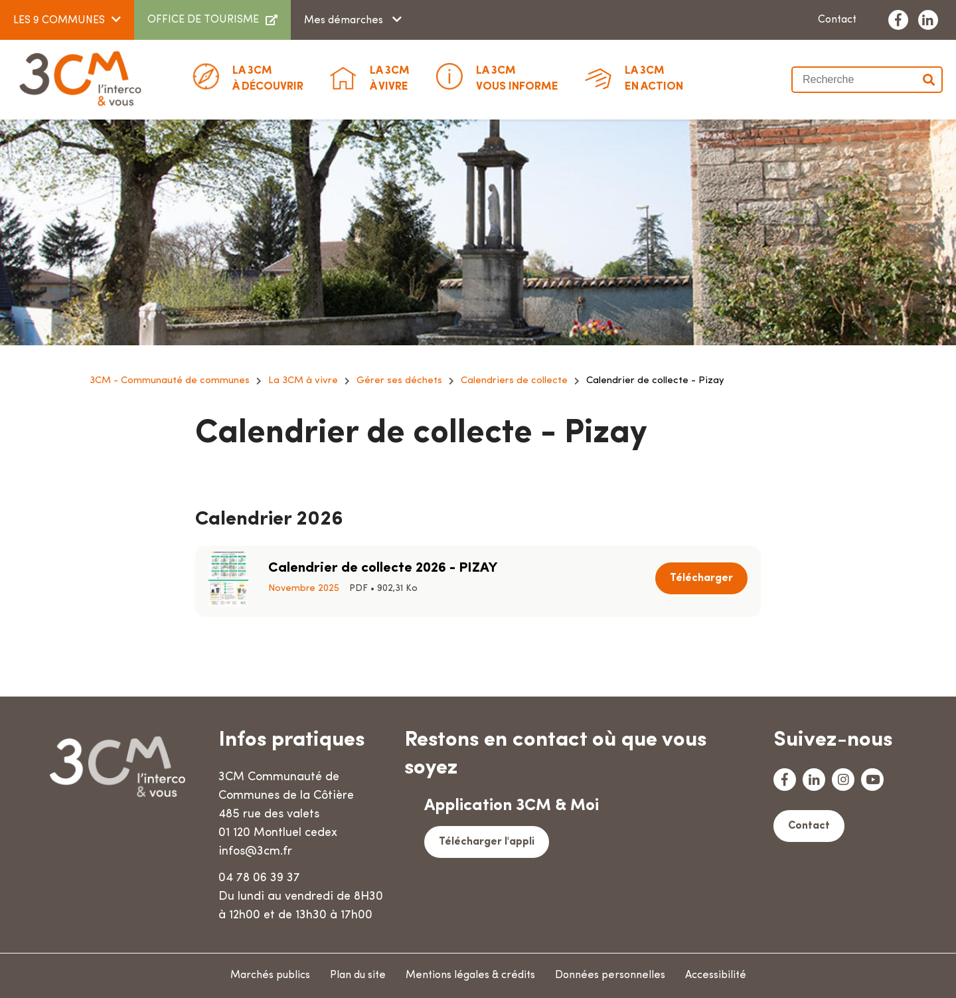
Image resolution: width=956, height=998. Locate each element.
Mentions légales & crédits (470, 975)
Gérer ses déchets (399, 381)
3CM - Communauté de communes (170, 381)
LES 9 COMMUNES (59, 20)
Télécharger (701, 578)
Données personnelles (610, 975)
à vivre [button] (390, 77)
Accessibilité (715, 975)
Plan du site (358, 975)
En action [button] (654, 77)
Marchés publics (270, 975)
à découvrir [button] (267, 77)
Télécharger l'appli (486, 842)
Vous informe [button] (517, 77)
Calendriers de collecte (514, 381)
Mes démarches (345, 20)
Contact (837, 20)
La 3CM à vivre (303, 381)
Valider (929, 79)
